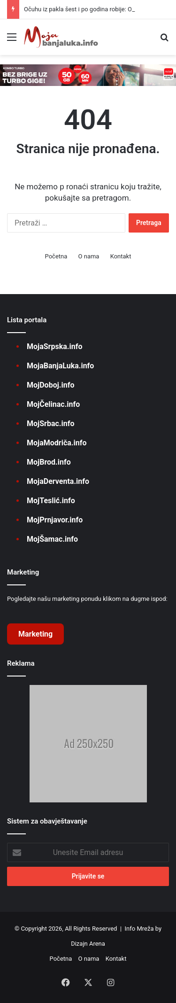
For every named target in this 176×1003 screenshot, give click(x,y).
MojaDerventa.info (58, 481)
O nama (88, 256)
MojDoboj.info (50, 385)
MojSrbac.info (50, 423)
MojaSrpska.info (54, 346)
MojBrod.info (49, 462)
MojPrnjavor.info (55, 519)
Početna (56, 256)
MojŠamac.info (52, 539)
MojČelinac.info (53, 404)
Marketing (35, 634)
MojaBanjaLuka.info (60, 365)
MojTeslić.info (51, 500)
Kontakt (120, 256)
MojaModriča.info (56, 442)
